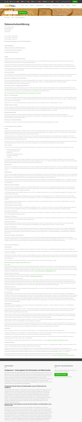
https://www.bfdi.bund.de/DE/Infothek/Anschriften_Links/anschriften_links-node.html (22, 93)
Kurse (62, 5)
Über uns (57, 1)
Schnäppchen (55, 5)
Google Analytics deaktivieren (36, 276)
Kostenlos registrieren (66, 1)
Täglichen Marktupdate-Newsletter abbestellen (63, 376)
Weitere (40, 5)
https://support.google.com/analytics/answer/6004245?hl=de (17, 262)
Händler (48, 5)
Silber (32, 5)
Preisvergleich (22, 12)
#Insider (74, 5)
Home (22, 5)
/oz (14, 1)
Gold (26, 5)
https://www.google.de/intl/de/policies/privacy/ (58, 340)
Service (68, 5)
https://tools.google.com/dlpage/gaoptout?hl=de (46, 270)
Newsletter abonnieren (61, 374)
